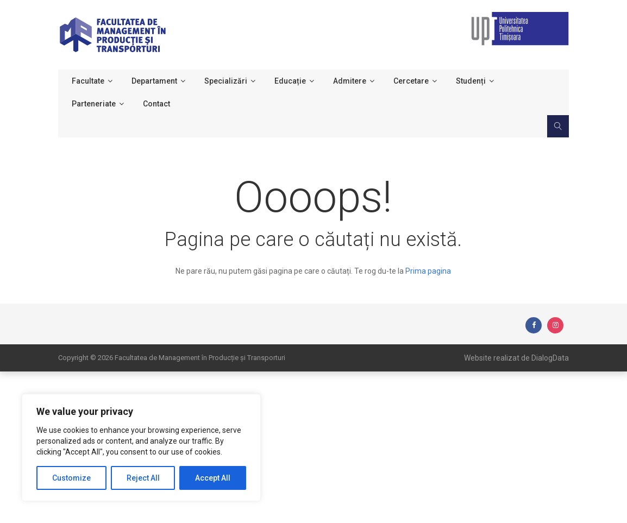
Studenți (471, 81)
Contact (156, 103)
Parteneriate (94, 103)
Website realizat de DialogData (516, 358)
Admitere (349, 81)
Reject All (143, 478)
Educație (290, 81)
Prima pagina (428, 271)
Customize (71, 478)
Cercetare (411, 81)
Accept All (212, 478)
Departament (154, 81)
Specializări (225, 81)
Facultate (88, 81)
